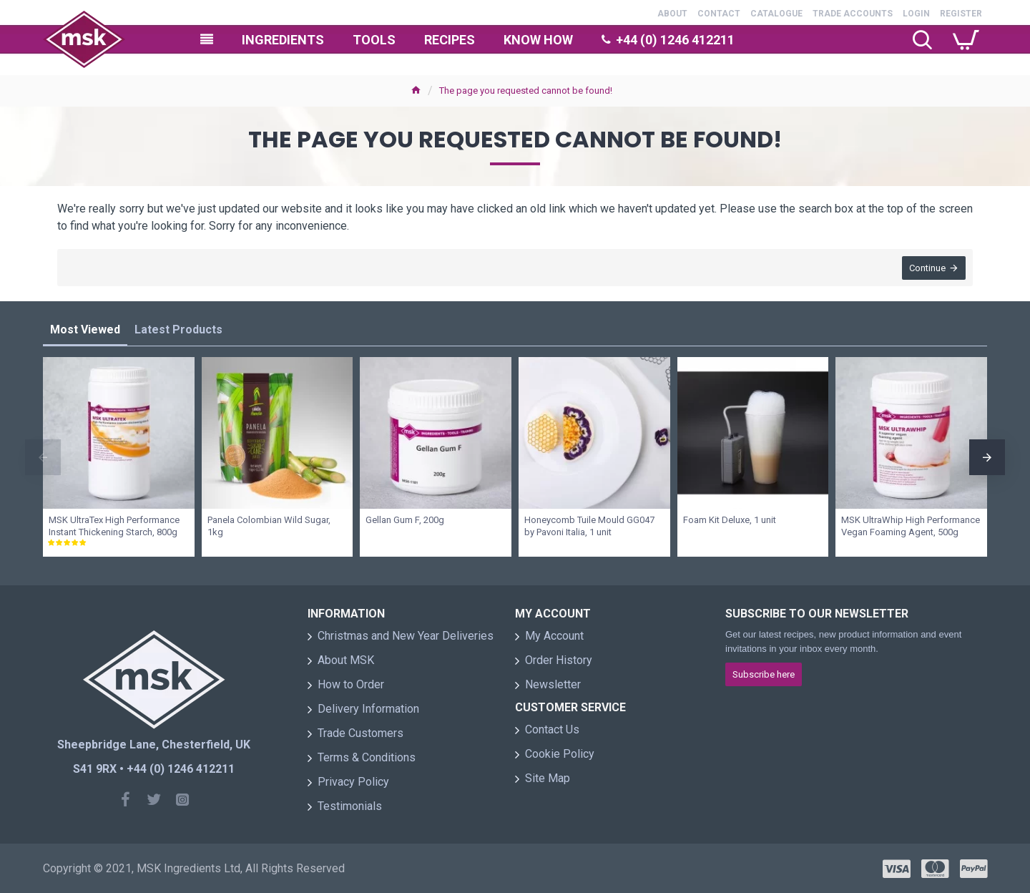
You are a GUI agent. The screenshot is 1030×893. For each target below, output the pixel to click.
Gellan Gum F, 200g (405, 519)
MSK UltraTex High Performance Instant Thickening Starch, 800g (114, 525)
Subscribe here (763, 674)
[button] (43, 457)
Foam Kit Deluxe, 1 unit (729, 519)
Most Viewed (85, 329)
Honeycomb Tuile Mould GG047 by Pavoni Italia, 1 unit (589, 525)
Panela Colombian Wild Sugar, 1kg (268, 525)
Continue (927, 268)
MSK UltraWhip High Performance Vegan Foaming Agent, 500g (910, 525)
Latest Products (178, 329)
